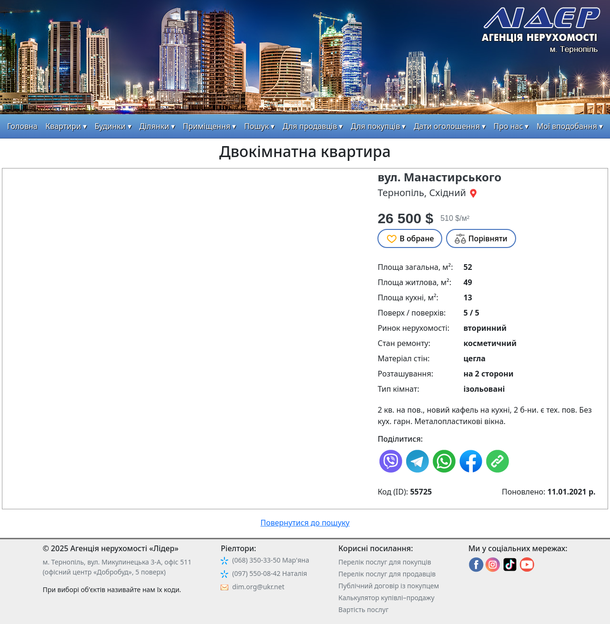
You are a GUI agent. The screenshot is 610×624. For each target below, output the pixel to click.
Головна (22, 126)
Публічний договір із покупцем (388, 585)
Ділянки (154, 126)
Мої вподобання (567, 126)
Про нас (508, 126)
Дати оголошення (447, 126)
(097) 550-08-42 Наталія (269, 573)
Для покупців (375, 126)
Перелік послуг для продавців (387, 573)
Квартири (63, 126)
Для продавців (310, 126)
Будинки (110, 126)
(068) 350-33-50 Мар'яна (270, 560)
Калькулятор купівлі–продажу (386, 597)
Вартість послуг (363, 609)
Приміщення (207, 126)
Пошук (256, 126)
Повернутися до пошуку (305, 522)
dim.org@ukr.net (258, 586)
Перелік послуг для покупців (384, 561)
